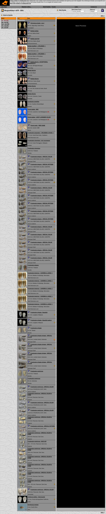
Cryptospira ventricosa (37, 371)
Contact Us (94, 7)
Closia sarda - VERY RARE (38, 125)
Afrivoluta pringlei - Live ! (37, 23)
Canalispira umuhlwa (33, 101)
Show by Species (8, 15)
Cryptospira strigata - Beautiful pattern (41, 320)
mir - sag (5, 25)
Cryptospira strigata (36, 328)
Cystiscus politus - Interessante (36, 497)
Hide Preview (62, 10)
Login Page (4, 7)
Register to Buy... (26, 7)
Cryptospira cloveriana (34, 148)
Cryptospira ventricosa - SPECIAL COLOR (42, 387)
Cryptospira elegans (33, 265)
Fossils (54, 7)
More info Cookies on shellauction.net (20, 3)
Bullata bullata (34, 31)
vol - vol (5, 27)
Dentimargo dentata (33, 504)
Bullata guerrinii (35, 38)
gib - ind (5, 22)
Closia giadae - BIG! (33, 109)
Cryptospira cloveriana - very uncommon (39, 140)
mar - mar (5, 24)
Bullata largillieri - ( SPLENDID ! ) (37, 46)
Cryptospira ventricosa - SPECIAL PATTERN (43, 426)
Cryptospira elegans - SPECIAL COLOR (41, 156)
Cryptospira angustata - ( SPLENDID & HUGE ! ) (41, 133)
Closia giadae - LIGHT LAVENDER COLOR (39, 117)
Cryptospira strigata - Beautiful (39, 312)
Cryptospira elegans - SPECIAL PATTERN (42, 164)
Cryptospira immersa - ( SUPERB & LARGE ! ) (40, 273)
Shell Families (47, 7)
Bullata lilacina (32, 70)
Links (76, 7)
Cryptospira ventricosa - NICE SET (37, 441)
